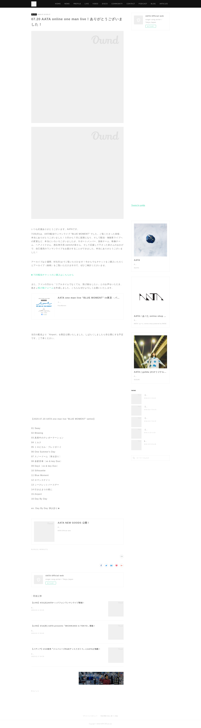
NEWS (78, 4)
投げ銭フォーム (46, 288)
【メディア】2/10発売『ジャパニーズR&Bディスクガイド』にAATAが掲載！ (66, 649)
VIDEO (107, 4)
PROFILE (89, 4)
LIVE (98, 4)
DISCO (116, 4)
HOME (69, 4)
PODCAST (154, 4)
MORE (165, 4)
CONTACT (142, 4)
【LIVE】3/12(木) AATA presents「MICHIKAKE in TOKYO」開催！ (63, 626)
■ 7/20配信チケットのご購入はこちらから (52, 275)
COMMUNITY (128, 4)
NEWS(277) (43, 549)
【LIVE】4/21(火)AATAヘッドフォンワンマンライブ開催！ (58, 603)
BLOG (34, 14)
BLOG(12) (35, 549)
